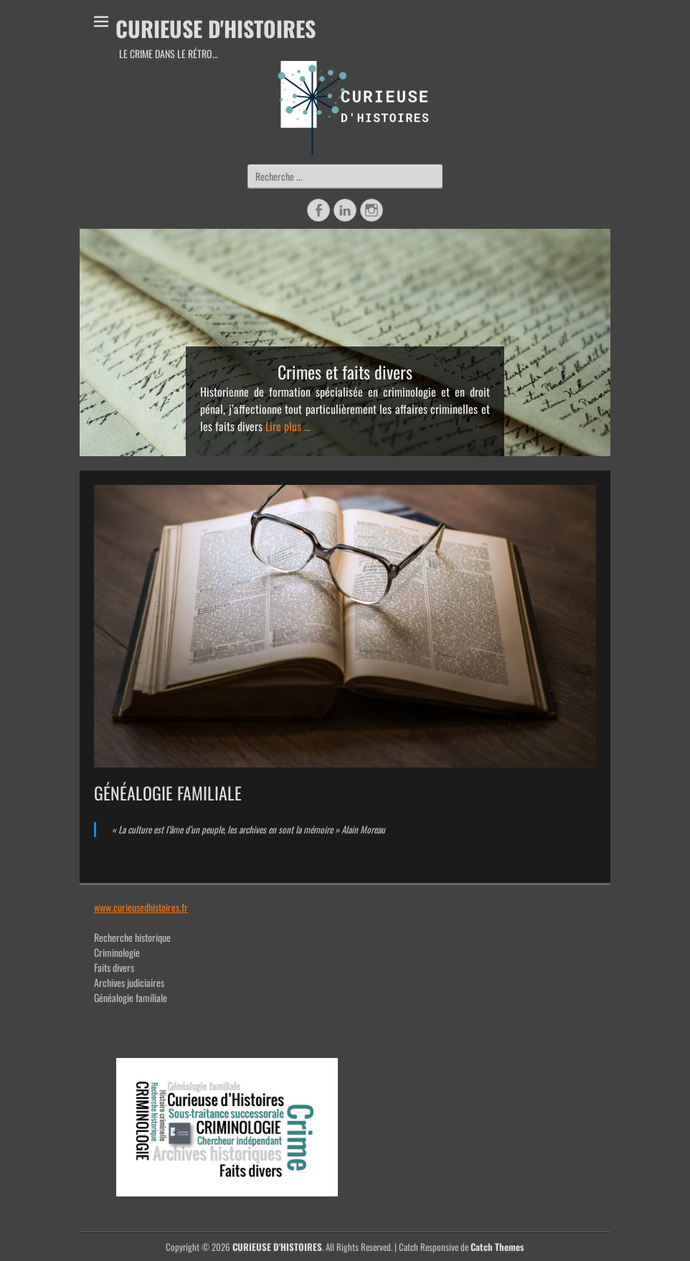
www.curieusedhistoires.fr (141, 907)
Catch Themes (497, 1246)
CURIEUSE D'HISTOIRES (215, 28)
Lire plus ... (288, 426)
